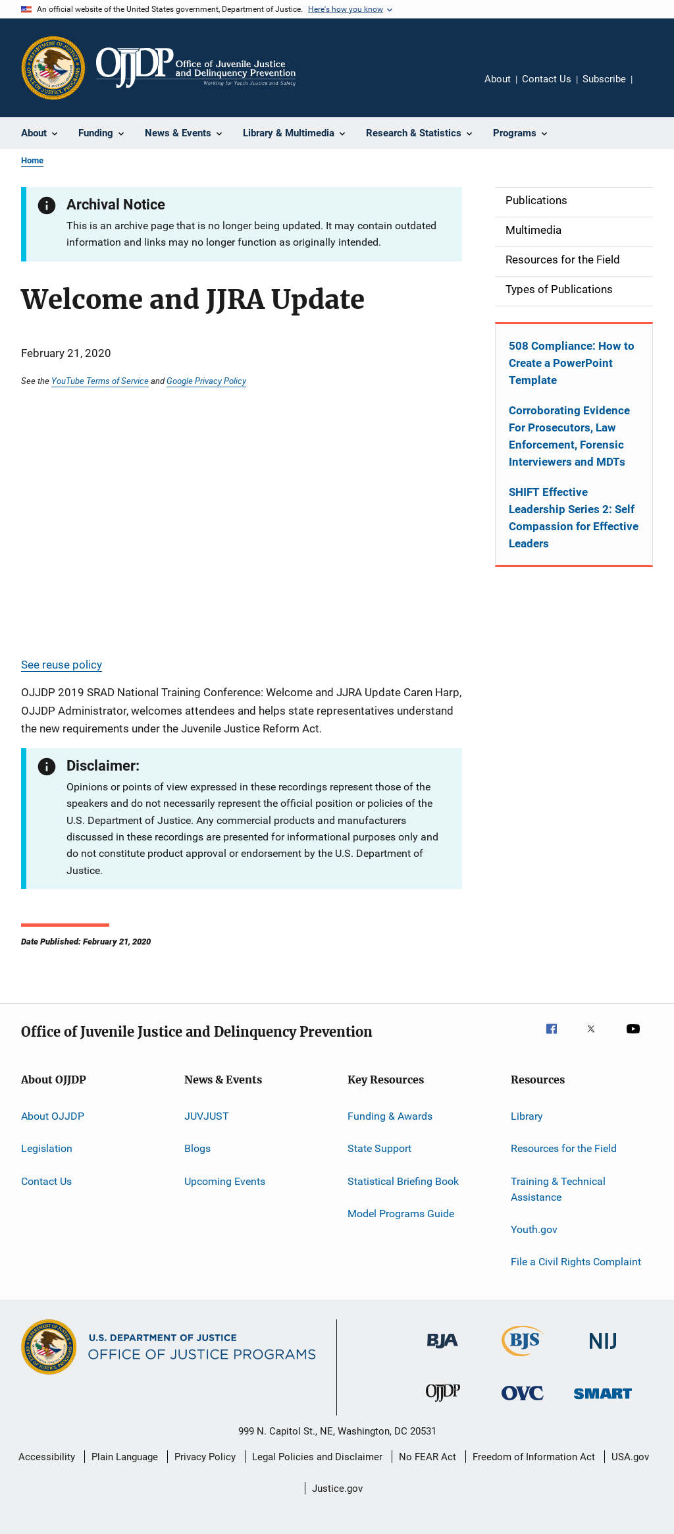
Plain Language (124, 1457)
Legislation (46, 1148)
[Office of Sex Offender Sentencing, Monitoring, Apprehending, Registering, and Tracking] (603, 1401)
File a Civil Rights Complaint (576, 1261)
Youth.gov (534, 1229)
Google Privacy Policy (206, 381)
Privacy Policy (205, 1457)
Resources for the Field (564, 1148)
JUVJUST (206, 1116)
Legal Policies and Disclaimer (317, 1457)
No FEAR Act (427, 1457)
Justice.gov (337, 1488)
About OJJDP (52, 1116)
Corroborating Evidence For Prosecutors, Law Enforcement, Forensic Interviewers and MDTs (569, 436)
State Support (379, 1148)
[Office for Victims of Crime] (523, 1402)
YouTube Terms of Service (100, 381)
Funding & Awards (390, 1116)
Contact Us (546, 79)
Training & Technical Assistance (558, 1189)
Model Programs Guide (401, 1213)
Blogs (197, 1148)
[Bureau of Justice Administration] (442, 1351)
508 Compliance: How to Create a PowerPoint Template (572, 363)
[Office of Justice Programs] (53, 68)
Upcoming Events (224, 1181)
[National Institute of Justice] (603, 1351)
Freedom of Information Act (534, 1457)
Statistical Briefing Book (403, 1181)
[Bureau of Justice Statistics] (523, 1359)
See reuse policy (61, 664)
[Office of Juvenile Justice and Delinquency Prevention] (443, 1404)
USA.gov (630, 1457)
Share (653, 88)
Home (32, 160)
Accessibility (46, 1457)
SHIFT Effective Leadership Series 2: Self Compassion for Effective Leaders (573, 517)
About (497, 79)
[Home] (196, 67)
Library (527, 1116)
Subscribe (604, 79)
